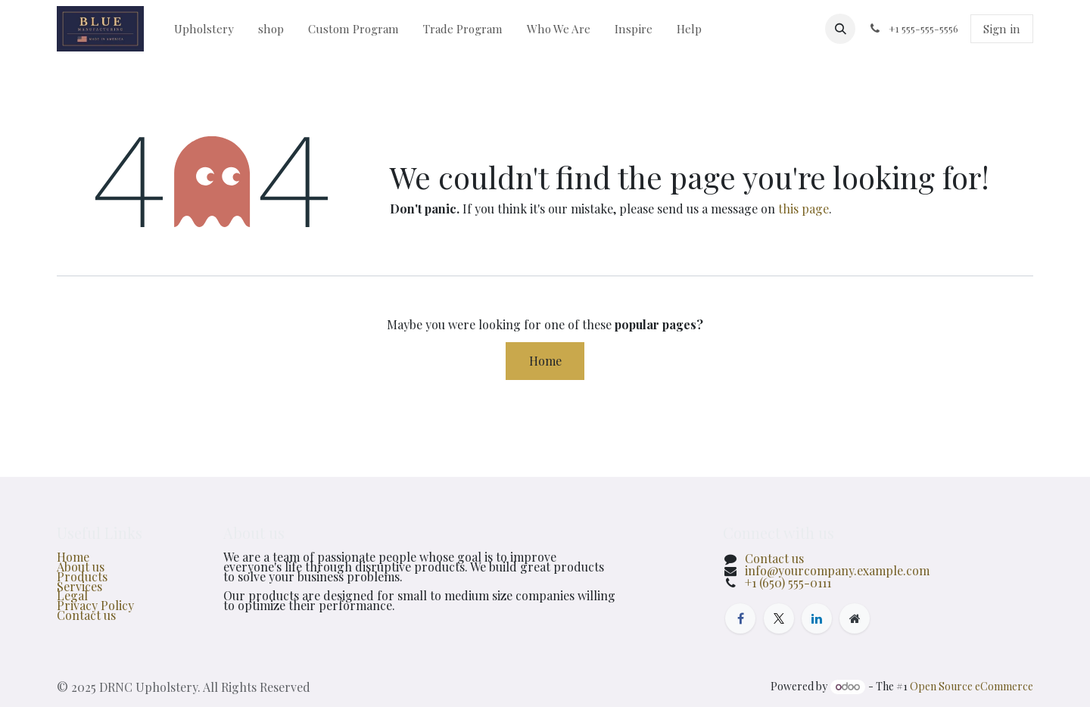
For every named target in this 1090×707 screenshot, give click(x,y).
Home (545, 361)
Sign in (1001, 28)
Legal (72, 595)
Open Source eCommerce (971, 686)
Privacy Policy (95, 605)
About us (80, 567)
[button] (840, 29)
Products (82, 576)
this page (803, 208)
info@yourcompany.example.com (837, 570)
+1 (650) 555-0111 (788, 582)
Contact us (86, 615)
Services (79, 586)
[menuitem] (204, 28)
